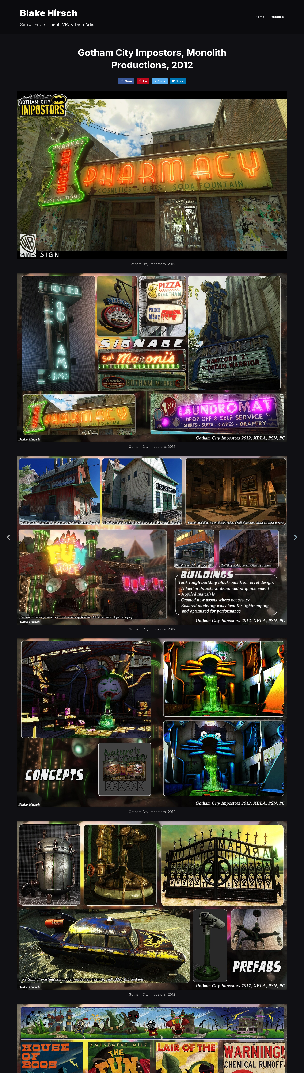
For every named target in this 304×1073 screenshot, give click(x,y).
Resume (277, 16)
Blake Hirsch (49, 13)
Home (260, 16)
